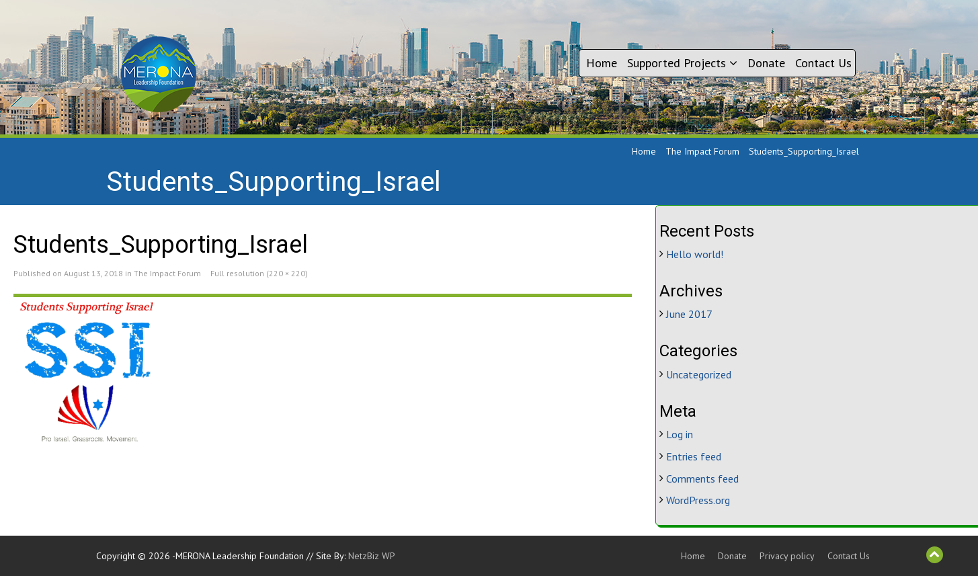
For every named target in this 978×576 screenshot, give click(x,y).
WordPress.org (698, 500)
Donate (766, 63)
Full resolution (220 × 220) (259, 273)
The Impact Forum (702, 151)
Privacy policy (787, 556)
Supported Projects (682, 63)
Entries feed (693, 456)
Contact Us (823, 63)
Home (601, 63)
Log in (679, 434)
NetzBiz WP (371, 556)
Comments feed (702, 478)
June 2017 (689, 314)
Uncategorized (698, 374)
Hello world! (694, 254)
